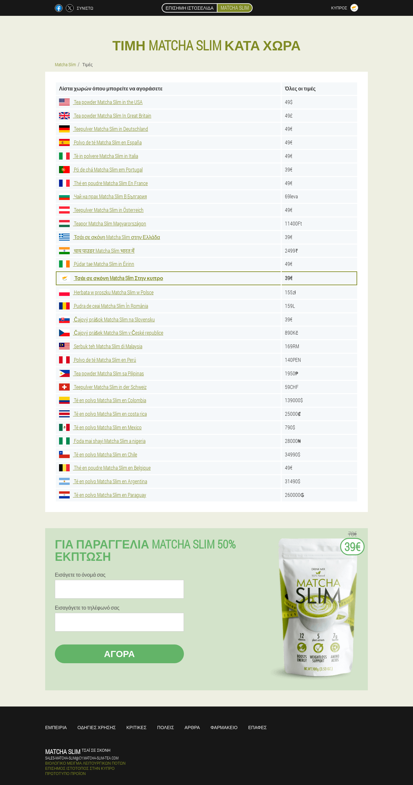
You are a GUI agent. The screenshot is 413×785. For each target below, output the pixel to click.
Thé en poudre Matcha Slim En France (103, 183)
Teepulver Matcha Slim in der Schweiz (102, 386)
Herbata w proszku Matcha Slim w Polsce (106, 292)
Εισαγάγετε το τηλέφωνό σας (87, 607)
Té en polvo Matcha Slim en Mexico (100, 427)
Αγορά (119, 654)
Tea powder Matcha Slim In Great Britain (105, 115)
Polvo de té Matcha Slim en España (100, 142)
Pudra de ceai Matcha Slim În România (103, 305)
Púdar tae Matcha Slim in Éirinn (96, 263)
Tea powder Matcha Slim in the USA (101, 102)
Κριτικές (136, 727)
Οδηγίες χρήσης (96, 727)
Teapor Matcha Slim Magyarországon (102, 223)
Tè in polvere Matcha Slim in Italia (98, 155)
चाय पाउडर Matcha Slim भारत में (97, 250)
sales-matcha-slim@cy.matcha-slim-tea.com (81, 757)
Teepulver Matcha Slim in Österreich (101, 209)
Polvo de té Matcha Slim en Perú (97, 359)
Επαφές (257, 727)
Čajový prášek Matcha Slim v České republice (111, 332)
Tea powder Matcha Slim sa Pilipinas (101, 373)
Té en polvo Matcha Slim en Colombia (102, 400)
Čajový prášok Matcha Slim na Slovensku (107, 319)
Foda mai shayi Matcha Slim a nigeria (102, 440)
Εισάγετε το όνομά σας (80, 574)
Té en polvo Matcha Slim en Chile (98, 454)
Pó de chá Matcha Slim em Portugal (101, 169)
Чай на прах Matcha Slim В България (103, 196)
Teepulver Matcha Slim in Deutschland (103, 128)
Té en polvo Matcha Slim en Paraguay (102, 494)
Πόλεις (165, 727)
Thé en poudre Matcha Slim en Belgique (105, 467)
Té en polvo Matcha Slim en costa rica (103, 413)
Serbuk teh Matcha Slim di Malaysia (100, 346)
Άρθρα (192, 727)
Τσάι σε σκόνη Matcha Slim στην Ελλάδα (109, 237)
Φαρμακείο (223, 727)
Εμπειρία (56, 727)
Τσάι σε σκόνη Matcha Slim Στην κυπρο (111, 278)
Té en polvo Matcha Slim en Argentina (103, 481)
